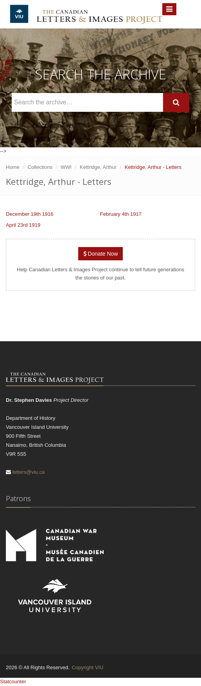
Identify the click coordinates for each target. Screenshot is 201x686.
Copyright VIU (87, 667)
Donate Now (100, 254)
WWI (66, 167)
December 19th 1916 (29, 214)
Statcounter (13, 681)
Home (13, 167)
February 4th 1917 (121, 214)
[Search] (176, 102)
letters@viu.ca (29, 472)
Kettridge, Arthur (98, 167)
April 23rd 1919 (23, 225)
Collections (40, 167)
